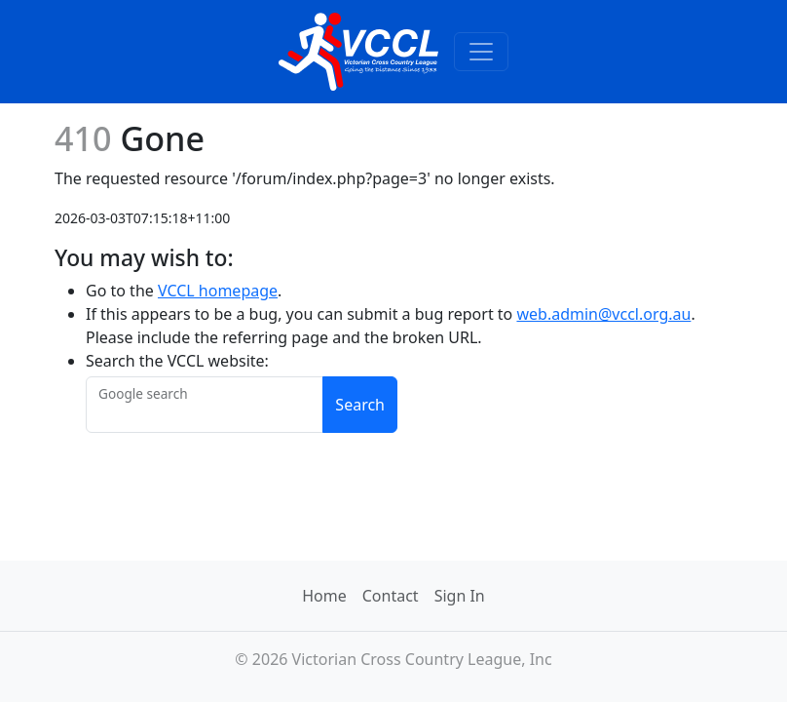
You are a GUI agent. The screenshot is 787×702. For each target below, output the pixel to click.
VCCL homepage (218, 290)
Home (324, 595)
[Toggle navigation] (481, 51)
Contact (390, 595)
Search (360, 404)
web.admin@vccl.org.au (603, 314)
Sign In (459, 595)
